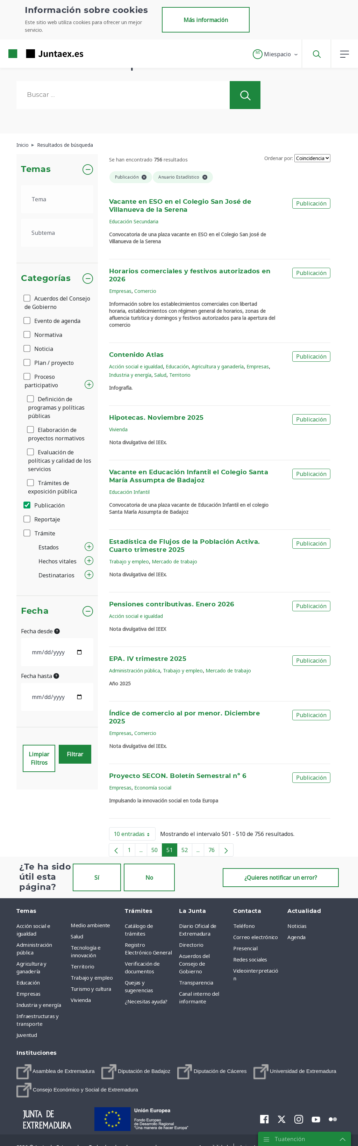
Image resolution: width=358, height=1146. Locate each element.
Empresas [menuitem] (28, 993)
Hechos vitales (57, 561)
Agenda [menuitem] (296, 937)
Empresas (120, 291)
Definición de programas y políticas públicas (56, 407)
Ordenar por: (278, 158)
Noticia (38, 349)
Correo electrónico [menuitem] (255, 937)
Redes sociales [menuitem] (250, 959)
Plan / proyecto (49, 363)
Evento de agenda (52, 321)
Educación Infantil (129, 492)
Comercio (145, 291)
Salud (160, 375)
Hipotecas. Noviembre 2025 (156, 418)
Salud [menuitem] (77, 936)
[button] (276, 54)
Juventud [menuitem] (26, 1034)
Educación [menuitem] (28, 982)
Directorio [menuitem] (191, 944)
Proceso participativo (41, 381)
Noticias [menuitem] (296, 925)
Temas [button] (36, 169)
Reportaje (42, 519)
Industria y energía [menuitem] (38, 1004)
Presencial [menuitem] (245, 948)
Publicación (44, 505)
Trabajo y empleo (129, 561)
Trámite (39, 533)
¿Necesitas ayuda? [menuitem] (146, 1001)
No (149, 877)
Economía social (152, 787)
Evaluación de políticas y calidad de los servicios (59, 460)
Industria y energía (130, 375)
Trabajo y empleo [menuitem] (92, 977)
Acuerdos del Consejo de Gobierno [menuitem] (194, 963)
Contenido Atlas (136, 355)
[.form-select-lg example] (57, 199)
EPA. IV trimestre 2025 (148, 659)
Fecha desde (40, 631)
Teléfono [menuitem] (244, 925)
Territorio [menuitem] (82, 966)
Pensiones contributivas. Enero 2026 (171, 604)
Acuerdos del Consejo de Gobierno (57, 303)
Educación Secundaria (133, 221)
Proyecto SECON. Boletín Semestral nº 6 (177, 776)
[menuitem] (55, 1071)
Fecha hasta (40, 676)
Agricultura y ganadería (218, 366)
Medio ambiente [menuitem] (90, 925)
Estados (48, 547)
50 (156, 851)
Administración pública (134, 670)
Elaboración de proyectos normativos (56, 434)
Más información (206, 20)
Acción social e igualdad (136, 366)
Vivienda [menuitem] (81, 999)
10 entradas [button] (135, 835)
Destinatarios (56, 575)
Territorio (180, 375)
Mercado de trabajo (174, 561)
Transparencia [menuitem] (196, 982)
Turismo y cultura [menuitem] (91, 988)
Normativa (43, 335)
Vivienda (118, 429)
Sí (96, 877)
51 (171, 851)
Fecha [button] (35, 611)
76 (213, 851)
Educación (177, 366)
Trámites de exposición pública (52, 487)
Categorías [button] (46, 278)
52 (186, 851)
